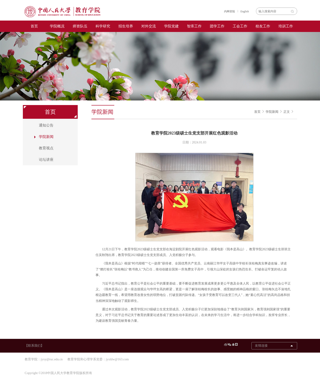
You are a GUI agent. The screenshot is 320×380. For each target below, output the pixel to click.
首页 (34, 26)
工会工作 (240, 26)
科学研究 (103, 26)
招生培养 (125, 26)
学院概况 (57, 26)
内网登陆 (229, 11)
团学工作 (217, 26)
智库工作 (194, 26)
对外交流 (148, 26)
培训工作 (285, 26)
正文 (286, 111)
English (244, 11)
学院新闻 (272, 111)
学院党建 (171, 26)
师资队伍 (80, 26)
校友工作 (263, 26)
